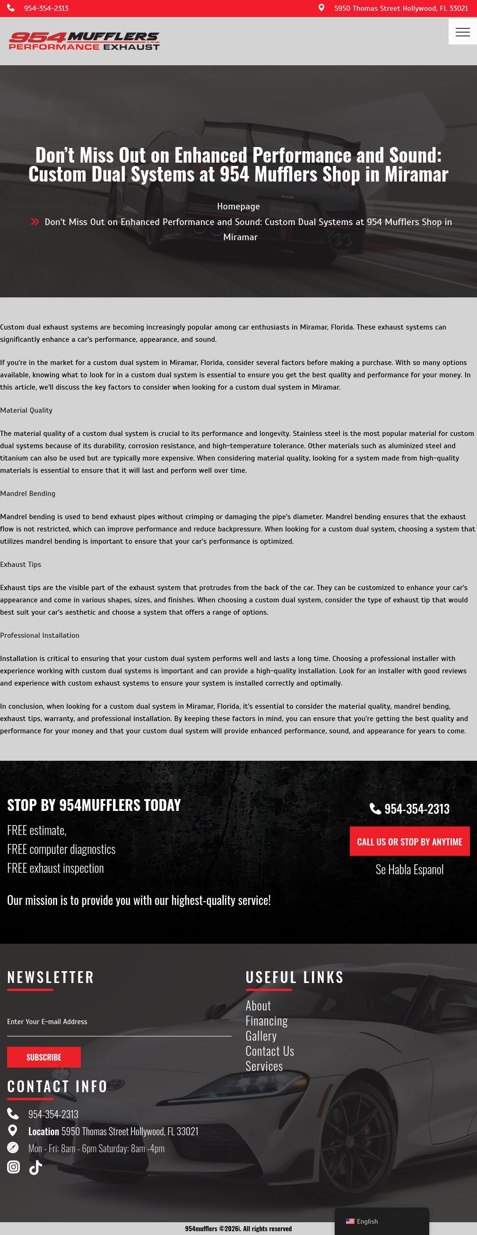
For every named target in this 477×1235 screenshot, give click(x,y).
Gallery (262, 1035)
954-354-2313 (46, 8)
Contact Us (270, 1050)
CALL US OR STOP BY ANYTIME (409, 841)
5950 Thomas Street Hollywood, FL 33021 (401, 8)
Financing (267, 1020)
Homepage (238, 206)
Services (265, 1066)
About (259, 1005)
